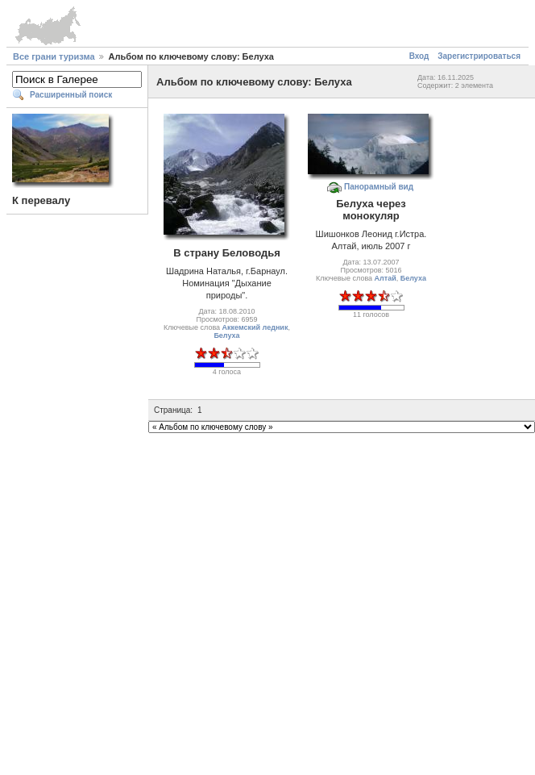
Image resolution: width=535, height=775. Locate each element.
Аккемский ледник (255, 327)
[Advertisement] (264, 596)
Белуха (226, 335)
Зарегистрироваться (479, 56)
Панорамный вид (378, 186)
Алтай (385, 278)
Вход (419, 56)
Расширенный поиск (71, 94)
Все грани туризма (54, 56)
